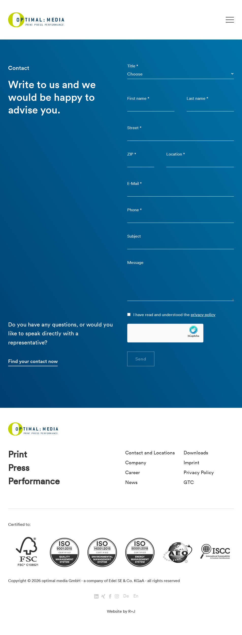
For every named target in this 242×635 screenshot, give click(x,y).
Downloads (196, 453)
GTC (189, 482)
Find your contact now (33, 361)
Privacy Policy (199, 472)
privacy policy (203, 314)
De (126, 596)
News (131, 482)
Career (132, 472)
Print (17, 455)
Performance (34, 481)
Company (135, 462)
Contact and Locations (150, 453)
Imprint (191, 462)
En (135, 596)
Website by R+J (121, 611)
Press (18, 468)
